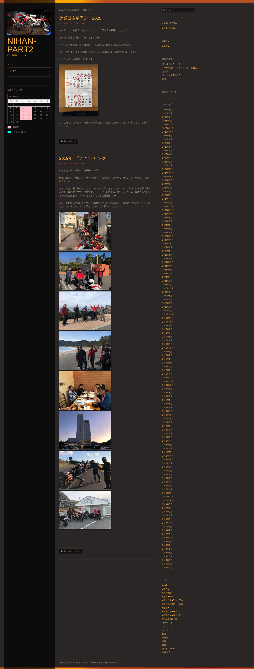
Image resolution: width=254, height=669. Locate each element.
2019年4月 (167, 340)
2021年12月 (168, 262)
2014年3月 (167, 526)
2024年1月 (167, 203)
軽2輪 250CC (169, 648)
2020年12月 (168, 288)
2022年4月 (167, 258)
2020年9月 (167, 292)
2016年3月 (167, 445)
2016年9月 (167, 422)
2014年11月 (168, 497)
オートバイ (167, 622)
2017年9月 (167, 389)
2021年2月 (167, 281)
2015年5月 (167, 478)
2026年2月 (167, 117)
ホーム (11, 64)
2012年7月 (167, 564)
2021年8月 (167, 270)
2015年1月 (167, 489)
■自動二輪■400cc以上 (172, 611)
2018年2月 (167, 370)
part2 (84, 23)
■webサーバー (169, 585)
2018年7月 (167, 355)
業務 (164, 641)
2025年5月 (167, 150)
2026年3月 (167, 113)
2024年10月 (168, 177)
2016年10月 (168, 418)
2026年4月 (167, 109)
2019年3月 (167, 344)
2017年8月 (167, 392)
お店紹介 (12, 70)
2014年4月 (167, 523)
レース (165, 630)
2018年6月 (167, 359)
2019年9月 (167, 325)
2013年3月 (167, 556)
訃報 (164, 79)
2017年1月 (167, 411)
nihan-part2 (21, 45)
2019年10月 (168, 322)
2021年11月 (168, 266)
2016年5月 (167, 437)
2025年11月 (168, 128)
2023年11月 (168, 210)
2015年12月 (168, 452)
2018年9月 (167, 351)
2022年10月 (168, 243)
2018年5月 (167, 363)
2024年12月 (168, 169)
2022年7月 (167, 247)
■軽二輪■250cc (169, 619)
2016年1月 (167, 448)
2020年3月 (167, 303)
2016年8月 (167, 426)
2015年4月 (167, 482)
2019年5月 (167, 337)
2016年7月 (167, 430)
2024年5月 (167, 195)
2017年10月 (168, 385)
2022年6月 (167, 251)
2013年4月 (167, 552)
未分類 (73, 141)
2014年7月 (167, 512)
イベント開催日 (20, 132)
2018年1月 (167, 374)
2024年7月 (167, 188)
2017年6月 (167, 400)
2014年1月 (167, 534)
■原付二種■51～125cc (172, 600)
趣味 (164, 645)
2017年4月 (167, 407)
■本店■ (165, 46)
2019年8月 (167, 329)
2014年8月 (167, 508)
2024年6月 (167, 191)
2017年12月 (168, 377)
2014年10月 (168, 500)
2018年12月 (168, 348)
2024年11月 (168, 173)
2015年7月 (167, 471)
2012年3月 (167, 567)
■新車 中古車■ (169, 28)
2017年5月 (167, 403)
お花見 (165, 71)
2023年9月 (167, 217)
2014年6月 (167, 515)
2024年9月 (167, 180)
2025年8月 (167, 139)
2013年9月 (167, 541)
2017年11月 (168, 381)
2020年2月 (167, 307)
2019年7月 (167, 333)
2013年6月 (167, 545)
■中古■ (165, 589)
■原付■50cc (167, 593)
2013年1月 (167, 560)
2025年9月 (167, 135)
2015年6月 (167, 474)
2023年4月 (167, 232)
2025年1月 (167, 165)
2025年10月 (168, 132)
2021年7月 (167, 273)
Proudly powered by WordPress (74, 663)
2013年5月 (167, 549)
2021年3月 (167, 277)
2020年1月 (167, 310)
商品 (164, 634)
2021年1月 (167, 284)
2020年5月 (167, 299)
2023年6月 (167, 225)
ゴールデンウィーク (171, 64)
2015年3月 (167, 485)
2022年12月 (168, 236)
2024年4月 (167, 199)
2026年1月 (167, 121)
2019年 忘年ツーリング (82, 158)
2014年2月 (167, 530)
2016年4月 (167, 441)
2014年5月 (167, 519)
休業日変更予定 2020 (80, 18)
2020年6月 (167, 296)
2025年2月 (167, 162)
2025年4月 (167, 154)
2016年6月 (167, 433)
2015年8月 (167, 467)
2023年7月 (167, 221)
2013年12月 (168, 538)
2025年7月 (167, 143)
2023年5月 (167, 229)
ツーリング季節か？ (171, 75)
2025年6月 (167, 147)
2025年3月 (167, 158)
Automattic (113, 663)
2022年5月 (167, 255)
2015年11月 (168, 456)
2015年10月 (168, 459)
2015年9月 (167, 463)
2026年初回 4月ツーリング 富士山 (179, 68)
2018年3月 (167, 366)
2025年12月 (168, 124)
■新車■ (165, 608)
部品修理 (166, 652)
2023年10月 (168, 214)
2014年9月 (167, 504)
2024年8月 (167, 184)
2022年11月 (168, 240)
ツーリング (75, 551)
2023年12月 (168, 206)
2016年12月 (168, 415)
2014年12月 (168, 493)
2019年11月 (168, 318)
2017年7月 (167, 396)
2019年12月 (168, 314)
